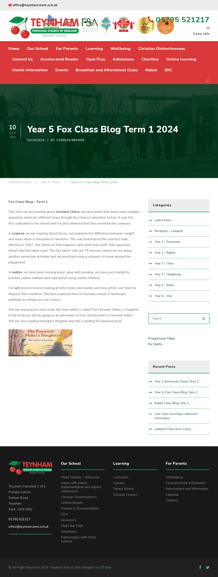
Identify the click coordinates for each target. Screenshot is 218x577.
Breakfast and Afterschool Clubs (107, 70)
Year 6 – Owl (163, 296)
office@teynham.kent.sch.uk (33, 5)
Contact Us (22, 59)
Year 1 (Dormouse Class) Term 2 (176, 381)
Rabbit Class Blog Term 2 (172, 403)
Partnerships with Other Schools (78, 539)
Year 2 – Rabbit (165, 253)
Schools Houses (125, 494)
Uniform (171, 500)
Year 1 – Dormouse (167, 242)
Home (14, 48)
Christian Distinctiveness (161, 48)
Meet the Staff (72, 526)
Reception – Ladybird (169, 231)
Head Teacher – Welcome (80, 477)
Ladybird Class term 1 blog (173, 429)
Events (61, 70)
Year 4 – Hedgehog (168, 274)
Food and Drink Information (185, 483)
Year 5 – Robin (164, 285)
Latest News (163, 220)
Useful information (30, 70)
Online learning (181, 59)
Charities (150, 59)
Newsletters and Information (187, 488)
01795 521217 (19, 519)
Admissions (123, 59)
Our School (37, 48)
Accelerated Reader (59, 59)
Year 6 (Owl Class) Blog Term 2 (176, 392)
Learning (94, 48)
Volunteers (69, 531)
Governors (68, 520)
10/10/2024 (36, 140)
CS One (105, 567)
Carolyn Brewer (70, 140)
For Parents (67, 48)
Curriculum (120, 477)
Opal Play (95, 59)
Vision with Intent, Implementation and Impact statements (81, 487)
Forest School (123, 488)
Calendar (172, 494)
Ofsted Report (72, 502)
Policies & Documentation (80, 508)
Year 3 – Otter (164, 263)
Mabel (151, 70)
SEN (64, 514)
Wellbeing (120, 48)
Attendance (174, 477)
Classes (119, 483)
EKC (168, 70)
